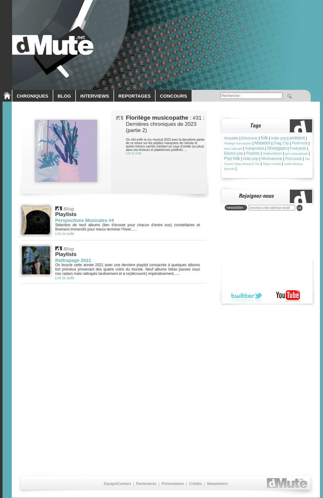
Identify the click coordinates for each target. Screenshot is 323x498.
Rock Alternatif (233, 148)
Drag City (281, 143)
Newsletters (217, 484)
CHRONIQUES (32, 96)
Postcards (298, 148)
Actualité (231, 138)
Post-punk (293, 158)
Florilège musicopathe (237, 143)
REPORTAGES (134, 96)
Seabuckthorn (272, 153)
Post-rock (300, 143)
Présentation (173, 484)
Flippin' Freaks (272, 163)
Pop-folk (232, 158)
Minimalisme (271, 158)
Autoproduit (254, 148)
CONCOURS (173, 96)
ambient (297, 137)
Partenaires (146, 484)
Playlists (253, 153)
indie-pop (250, 158)
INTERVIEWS (94, 96)
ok (300, 208)
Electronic (249, 138)
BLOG (64, 96)
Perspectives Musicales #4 (84, 220)
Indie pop (278, 138)
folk (264, 137)
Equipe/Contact (117, 484)
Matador (262, 142)
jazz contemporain (296, 153)
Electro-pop (233, 153)
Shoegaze (276, 148)
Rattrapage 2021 (73, 260)
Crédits (195, 484)
